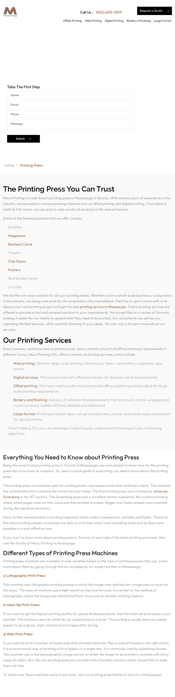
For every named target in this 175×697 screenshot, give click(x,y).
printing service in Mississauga (103, 307)
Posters (14, 269)
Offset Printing (72, 21)
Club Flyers (17, 261)
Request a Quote (154, 11)
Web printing (23, 363)
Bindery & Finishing (139, 21)
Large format (24, 414)
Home (9, 165)
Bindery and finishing (30, 400)
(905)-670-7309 (108, 12)
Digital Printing (114, 21)
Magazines (16, 235)
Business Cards (20, 244)
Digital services (25, 377)
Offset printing (25, 386)
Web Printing (93, 21)
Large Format (162, 21)
